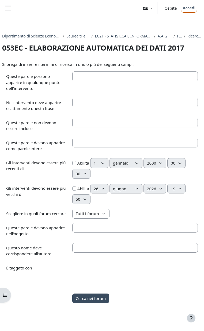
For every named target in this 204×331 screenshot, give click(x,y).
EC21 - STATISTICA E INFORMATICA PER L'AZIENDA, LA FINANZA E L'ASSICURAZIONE (123, 36)
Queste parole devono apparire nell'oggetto (35, 231)
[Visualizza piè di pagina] (191, 318)
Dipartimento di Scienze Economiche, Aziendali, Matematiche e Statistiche (31, 36)
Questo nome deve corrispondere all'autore (28, 251)
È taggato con (19, 268)
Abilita (80, 163)
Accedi (189, 7)
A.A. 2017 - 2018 (164, 36)
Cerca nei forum (91, 298)
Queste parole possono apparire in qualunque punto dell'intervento (33, 82)
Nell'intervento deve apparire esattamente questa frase (33, 105)
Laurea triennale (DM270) (77, 36)
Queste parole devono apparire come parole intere (35, 145)
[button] (147, 8)
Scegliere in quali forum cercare (36, 213)
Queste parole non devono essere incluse (31, 125)
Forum (179, 36)
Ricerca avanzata (194, 36)
